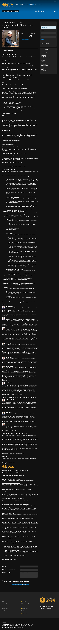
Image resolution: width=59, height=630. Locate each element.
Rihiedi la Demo (5, 610)
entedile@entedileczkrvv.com (47, 609)
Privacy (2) (42, 68)
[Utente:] (29, 566)
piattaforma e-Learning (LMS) (14, 627)
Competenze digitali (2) (44, 52)
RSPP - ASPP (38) (43, 70)
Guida (27, 4)
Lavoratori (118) (43, 64)
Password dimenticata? (45, 43)
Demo (36, 4)
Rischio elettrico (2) (44, 69)
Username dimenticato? (45, 44)
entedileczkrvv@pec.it (32, 621)
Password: (43, 35)
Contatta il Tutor (24, 606)
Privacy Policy (39, 621)
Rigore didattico (5, 606)
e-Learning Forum (24, 608)
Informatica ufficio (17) (44, 62)
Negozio (31, 4)
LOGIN (42, 39)
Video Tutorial (24, 613)
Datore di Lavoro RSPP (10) (45, 57)
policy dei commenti (17, 580)
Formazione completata (25, 603)
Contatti (39, 4)
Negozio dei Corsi (5, 608)
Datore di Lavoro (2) (44, 56)
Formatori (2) (43, 60)
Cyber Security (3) (44, 53)
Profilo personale (24, 610)
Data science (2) (43, 55)
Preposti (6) (42, 66)
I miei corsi (22, 4)
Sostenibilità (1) (43, 71)
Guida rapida (4, 603)
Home (17, 4)
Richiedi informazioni (25, 39)
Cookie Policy (44, 621)
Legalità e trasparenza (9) (45, 65)
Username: (43, 30)
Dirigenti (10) (43, 59)
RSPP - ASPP (31, 32)
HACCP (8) (42, 61)
